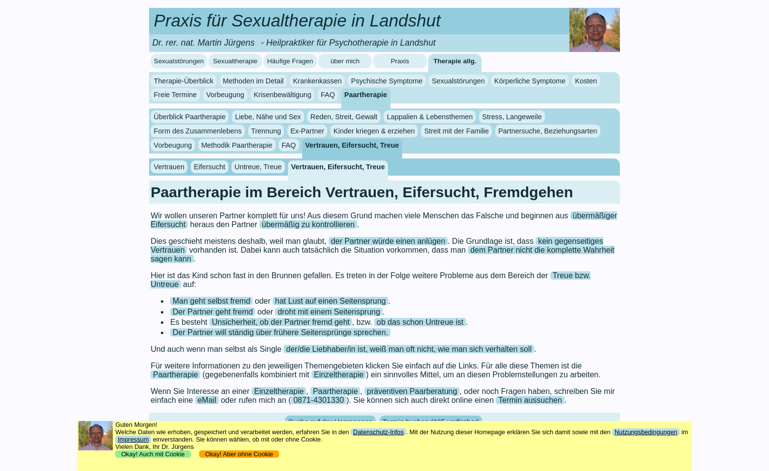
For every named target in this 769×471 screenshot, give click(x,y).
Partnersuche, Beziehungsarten (547, 131)
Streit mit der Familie (456, 131)
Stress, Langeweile (512, 117)
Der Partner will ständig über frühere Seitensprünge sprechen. (280, 332)
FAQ (328, 95)
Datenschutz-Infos (378, 432)
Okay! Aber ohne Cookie (239, 454)
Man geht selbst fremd (211, 301)
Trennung (266, 131)
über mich (345, 61)
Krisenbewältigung (282, 95)
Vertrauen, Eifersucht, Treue (352, 145)
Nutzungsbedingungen (646, 432)
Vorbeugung (225, 95)
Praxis (400, 61)
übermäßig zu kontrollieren (308, 224)
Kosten (586, 81)
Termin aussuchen (530, 400)
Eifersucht (209, 167)
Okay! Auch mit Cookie (153, 454)
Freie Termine (175, 95)
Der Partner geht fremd (213, 312)
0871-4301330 (318, 400)
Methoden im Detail (253, 81)
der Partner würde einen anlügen (388, 241)
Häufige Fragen (290, 61)
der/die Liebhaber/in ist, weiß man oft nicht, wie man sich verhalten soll (409, 349)
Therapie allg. (455, 61)
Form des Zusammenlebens (198, 131)
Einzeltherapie (338, 374)
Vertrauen (169, 167)
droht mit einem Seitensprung (329, 312)
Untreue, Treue (258, 167)
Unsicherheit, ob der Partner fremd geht (281, 322)
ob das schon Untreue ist (420, 322)
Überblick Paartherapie (190, 117)
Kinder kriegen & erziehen (374, 131)
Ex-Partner (307, 131)
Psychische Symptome (387, 81)
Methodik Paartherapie (236, 145)
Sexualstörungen (179, 61)
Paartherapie (365, 95)
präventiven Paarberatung (412, 391)
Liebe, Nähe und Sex (268, 117)
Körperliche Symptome (530, 81)
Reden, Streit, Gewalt (344, 117)
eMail (207, 400)
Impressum (133, 439)
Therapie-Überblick (184, 81)
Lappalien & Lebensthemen (430, 117)
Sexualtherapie (235, 61)
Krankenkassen (317, 81)
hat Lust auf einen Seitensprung (330, 301)
